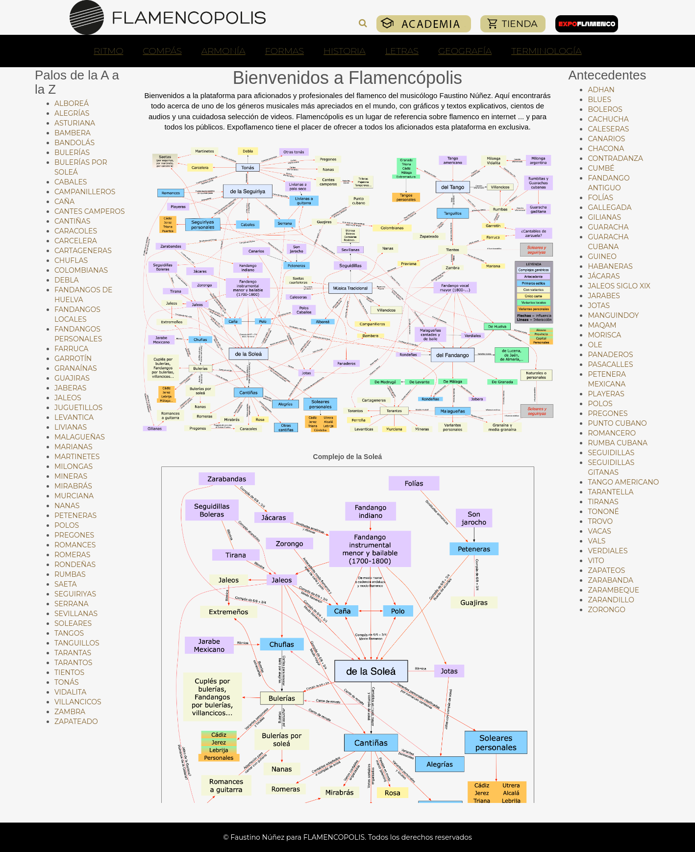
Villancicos (77, 701)
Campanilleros (85, 191)
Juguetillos (78, 407)
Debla (66, 280)
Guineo (602, 256)
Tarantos (73, 662)
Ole (595, 344)
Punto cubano (617, 423)
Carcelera (75, 240)
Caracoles (75, 231)
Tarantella (610, 492)
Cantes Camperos (89, 211)
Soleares (73, 623)
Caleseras (608, 129)
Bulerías (72, 152)
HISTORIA (344, 51)
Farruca (71, 348)
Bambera (72, 133)
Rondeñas (75, 564)
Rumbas (70, 574)
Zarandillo (611, 599)
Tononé (603, 511)
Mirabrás (73, 486)
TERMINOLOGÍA (546, 51)
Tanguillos (76, 643)
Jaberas (70, 388)
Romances (75, 545)
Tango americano (623, 482)
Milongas (73, 466)
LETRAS (402, 51)
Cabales (70, 182)
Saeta (65, 584)
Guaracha (608, 227)
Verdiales (607, 550)
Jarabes (604, 295)
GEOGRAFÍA (465, 51)
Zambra (69, 711)
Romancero (612, 433)
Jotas (599, 305)
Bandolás (74, 142)
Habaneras (610, 266)
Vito (596, 560)
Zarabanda (610, 580)
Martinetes (76, 456)
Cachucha (608, 119)
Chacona (606, 148)
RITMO (108, 51)
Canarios (606, 138)
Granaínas (75, 368)
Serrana (71, 603)
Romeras (72, 554)
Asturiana (74, 123)
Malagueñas (79, 437)
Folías (600, 197)
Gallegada (609, 207)
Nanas (66, 505)
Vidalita (70, 692)
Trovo (600, 521)
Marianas (73, 446)
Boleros (605, 109)
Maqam (602, 325)
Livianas (70, 427)
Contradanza (615, 158)
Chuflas (71, 260)
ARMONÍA (223, 51)
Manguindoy (613, 315)
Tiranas (603, 501)
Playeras (606, 393)
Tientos (69, 672)
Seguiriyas (75, 594)
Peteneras (75, 515)
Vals (596, 541)
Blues (599, 99)
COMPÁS (162, 51)
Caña (64, 201)
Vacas (599, 531)
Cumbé (601, 168)
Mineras (70, 476)
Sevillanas (76, 613)
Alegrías (71, 113)
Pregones (74, 535)
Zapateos (606, 570)
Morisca (604, 335)
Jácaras (604, 276)
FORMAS (284, 51)
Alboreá (71, 103)
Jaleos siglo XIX (619, 286)
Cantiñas (72, 221)
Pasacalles (610, 364)
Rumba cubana (617, 443)
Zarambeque (613, 590)
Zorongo (606, 609)
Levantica (74, 417)
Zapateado (76, 721)
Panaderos (610, 354)
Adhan (601, 89)
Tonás (66, 682)
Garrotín (73, 358)
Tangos (69, 633)
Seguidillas (611, 452)
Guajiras (72, 378)
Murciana (74, 495)
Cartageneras (83, 250)
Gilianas (604, 217)
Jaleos (67, 397)
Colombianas (81, 270)
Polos (66, 525)
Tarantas (72, 652)
